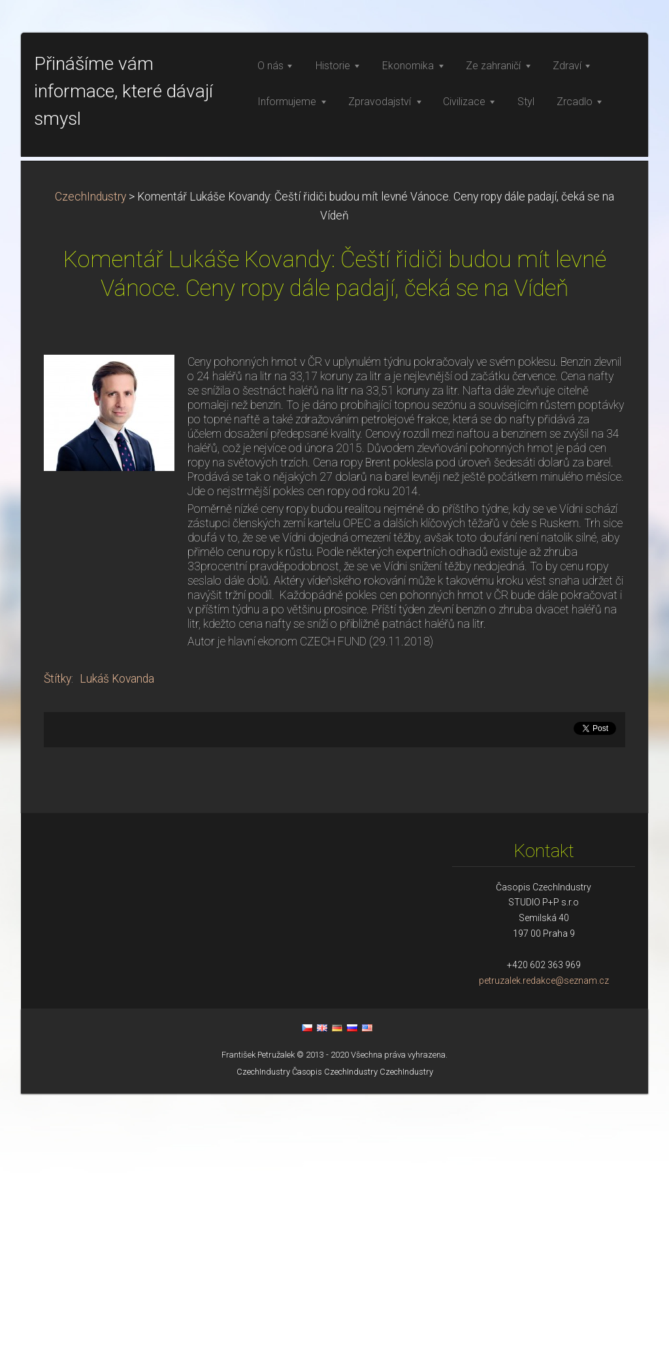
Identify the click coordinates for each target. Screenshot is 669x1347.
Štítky (57, 932)
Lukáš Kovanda (117, 932)
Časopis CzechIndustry (335, 1325)
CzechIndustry (90, 450)
